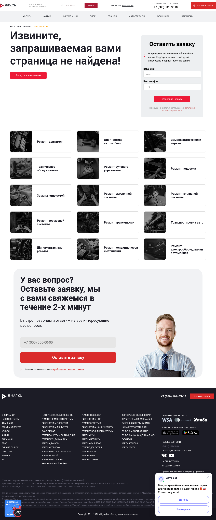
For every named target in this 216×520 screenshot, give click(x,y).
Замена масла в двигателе (56, 451)
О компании (70, 16)
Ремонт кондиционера (54, 439)
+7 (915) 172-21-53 (170, 446)
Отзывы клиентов (11, 427)
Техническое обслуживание (57, 415)
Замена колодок (51, 447)
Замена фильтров (91, 443)
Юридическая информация (137, 419)
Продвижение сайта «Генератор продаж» (182, 471)
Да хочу (183, 499)
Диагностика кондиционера (98, 427)
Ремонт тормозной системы (57, 419)
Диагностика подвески (55, 423)
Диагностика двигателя (55, 427)
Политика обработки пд (135, 431)
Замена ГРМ (88, 435)
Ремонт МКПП (89, 455)
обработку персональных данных (68, 369)
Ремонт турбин (90, 459)
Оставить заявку (68, 357)
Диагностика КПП (91, 419)
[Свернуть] (208, 476)
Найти (91, 6)
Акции (47, 16)
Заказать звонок (202, 396)
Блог (93, 16)
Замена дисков (50, 443)
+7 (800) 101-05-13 (173, 396)
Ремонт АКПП (89, 451)
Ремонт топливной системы (97, 431)
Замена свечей (50, 455)
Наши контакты (10, 419)
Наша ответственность (134, 427)
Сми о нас (7, 451)
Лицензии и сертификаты (136, 423)
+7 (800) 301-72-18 (166, 7)
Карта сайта (128, 447)
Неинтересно (183, 509)
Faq (3, 459)
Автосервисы (137, 16)
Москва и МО (127, 6)
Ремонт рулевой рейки (54, 463)
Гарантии (127, 439)
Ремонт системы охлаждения (58, 435)
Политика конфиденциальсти (138, 435)
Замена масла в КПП (53, 459)
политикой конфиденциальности (178, 109)
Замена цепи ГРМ (91, 439)
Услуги (27, 16)
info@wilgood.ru (170, 466)
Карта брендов (130, 443)
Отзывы (112, 16)
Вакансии (187, 16)
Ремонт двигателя (92, 447)
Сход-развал (48, 431)
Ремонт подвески (91, 415)
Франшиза (163, 16)
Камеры (6, 455)
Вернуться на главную (28, 75)
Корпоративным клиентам (136, 415)
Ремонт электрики (92, 423)
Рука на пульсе (10, 447)
